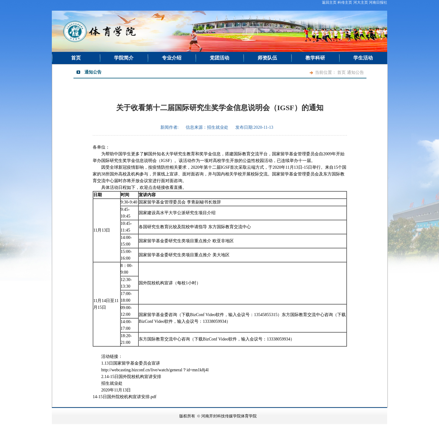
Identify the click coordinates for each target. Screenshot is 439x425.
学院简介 (124, 57)
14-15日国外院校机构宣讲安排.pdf (124, 396)
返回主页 (329, 2)
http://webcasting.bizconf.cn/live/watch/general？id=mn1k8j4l (155, 370)
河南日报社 (378, 2)
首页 (76, 57)
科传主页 (344, 2)
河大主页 (360, 2)
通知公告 (355, 72)
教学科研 (315, 57)
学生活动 (363, 57)
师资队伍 (267, 57)
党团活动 (219, 57)
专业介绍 (171, 57)
